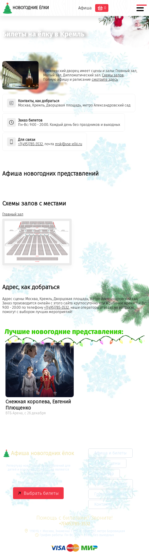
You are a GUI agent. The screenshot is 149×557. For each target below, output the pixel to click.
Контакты (103, 504)
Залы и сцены (107, 463)
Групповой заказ (110, 494)
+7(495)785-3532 (30, 144)
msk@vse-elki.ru (68, 144)
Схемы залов (113, 75)
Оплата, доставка (110, 483)
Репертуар (104, 473)
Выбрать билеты (41, 493)
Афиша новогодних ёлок (38, 453)
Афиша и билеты (110, 453)
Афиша (85, 7)
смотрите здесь (105, 79)
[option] (40, 380)
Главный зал (12, 214)
